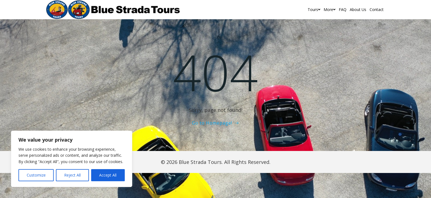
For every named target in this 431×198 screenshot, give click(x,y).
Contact (377, 9)
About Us (358, 9)
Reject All (72, 175)
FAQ (342, 9)
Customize (36, 175)
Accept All (107, 175)
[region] (71, 159)
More (329, 9)
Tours (314, 9)
